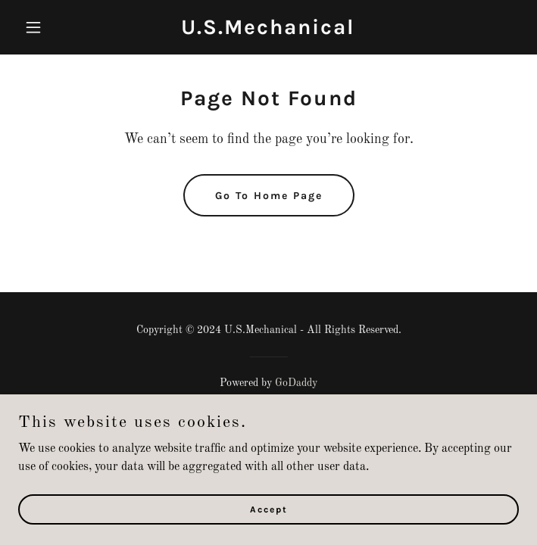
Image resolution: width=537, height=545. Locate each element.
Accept (269, 530)
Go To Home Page (269, 195)
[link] (268, 31)
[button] (55, 27)
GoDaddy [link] (296, 383)
